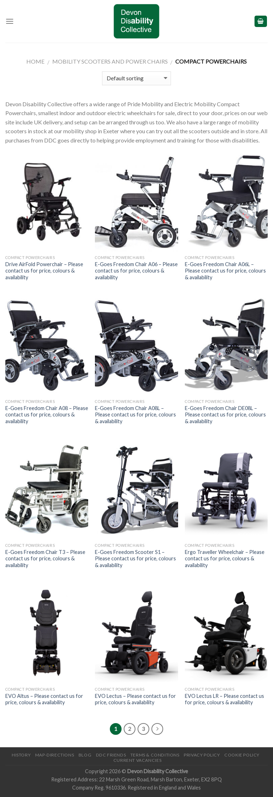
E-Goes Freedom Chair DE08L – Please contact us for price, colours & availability (225, 414)
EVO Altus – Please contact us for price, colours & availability (44, 699)
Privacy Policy (202, 755)
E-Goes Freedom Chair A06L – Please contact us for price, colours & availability (225, 270)
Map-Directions (54, 755)
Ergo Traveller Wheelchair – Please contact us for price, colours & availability (224, 558)
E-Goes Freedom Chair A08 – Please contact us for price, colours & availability (46, 414)
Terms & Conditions (155, 755)
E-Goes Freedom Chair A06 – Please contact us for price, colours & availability (136, 270)
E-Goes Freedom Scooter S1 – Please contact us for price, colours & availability (135, 558)
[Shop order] (136, 78)
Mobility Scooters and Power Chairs (110, 61)
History (21, 755)
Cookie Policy (241, 755)
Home (35, 61)
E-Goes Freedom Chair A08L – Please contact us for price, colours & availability (135, 414)
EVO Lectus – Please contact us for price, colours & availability (135, 699)
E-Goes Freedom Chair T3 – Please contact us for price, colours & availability (45, 558)
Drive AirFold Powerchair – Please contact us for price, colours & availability (44, 270)
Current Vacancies (137, 760)
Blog (85, 755)
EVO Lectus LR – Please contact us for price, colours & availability (224, 699)
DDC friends (111, 755)
